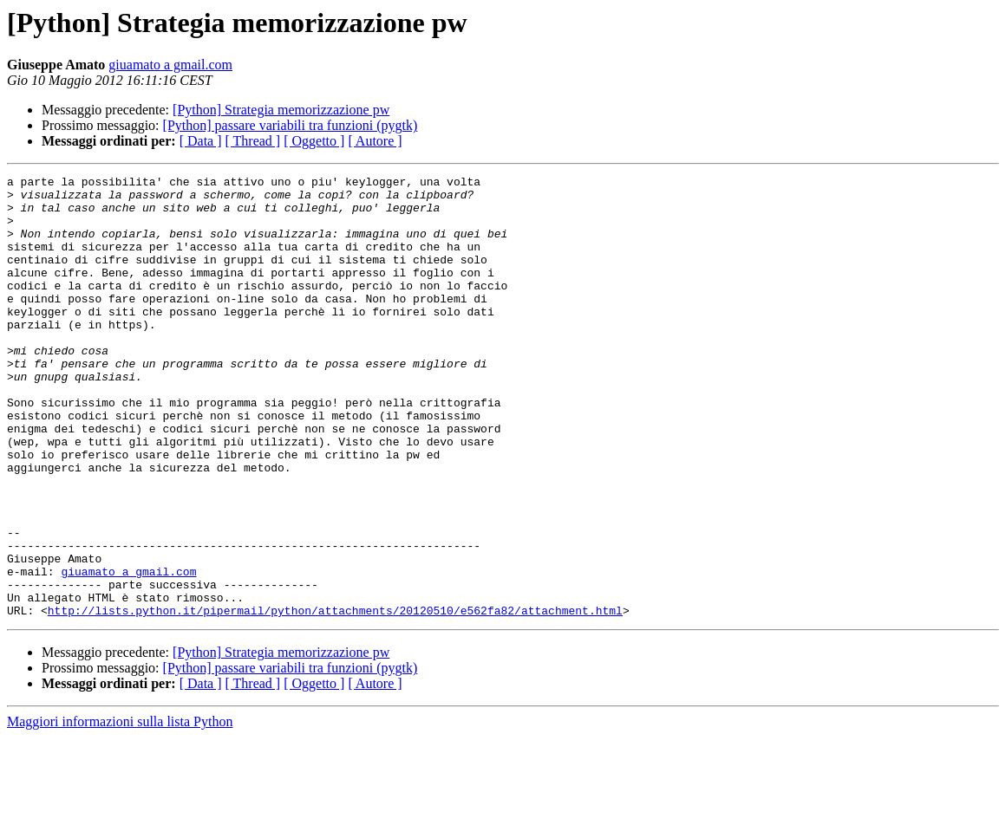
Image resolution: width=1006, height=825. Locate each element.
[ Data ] (201, 140)
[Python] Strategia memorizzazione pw (281, 109)
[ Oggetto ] (314, 140)
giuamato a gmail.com (170, 64)
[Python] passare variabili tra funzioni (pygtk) (290, 125)
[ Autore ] (375, 140)
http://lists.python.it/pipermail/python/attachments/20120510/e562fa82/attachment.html (335, 698)
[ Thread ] (253, 140)
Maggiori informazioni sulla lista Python (119, 809)
